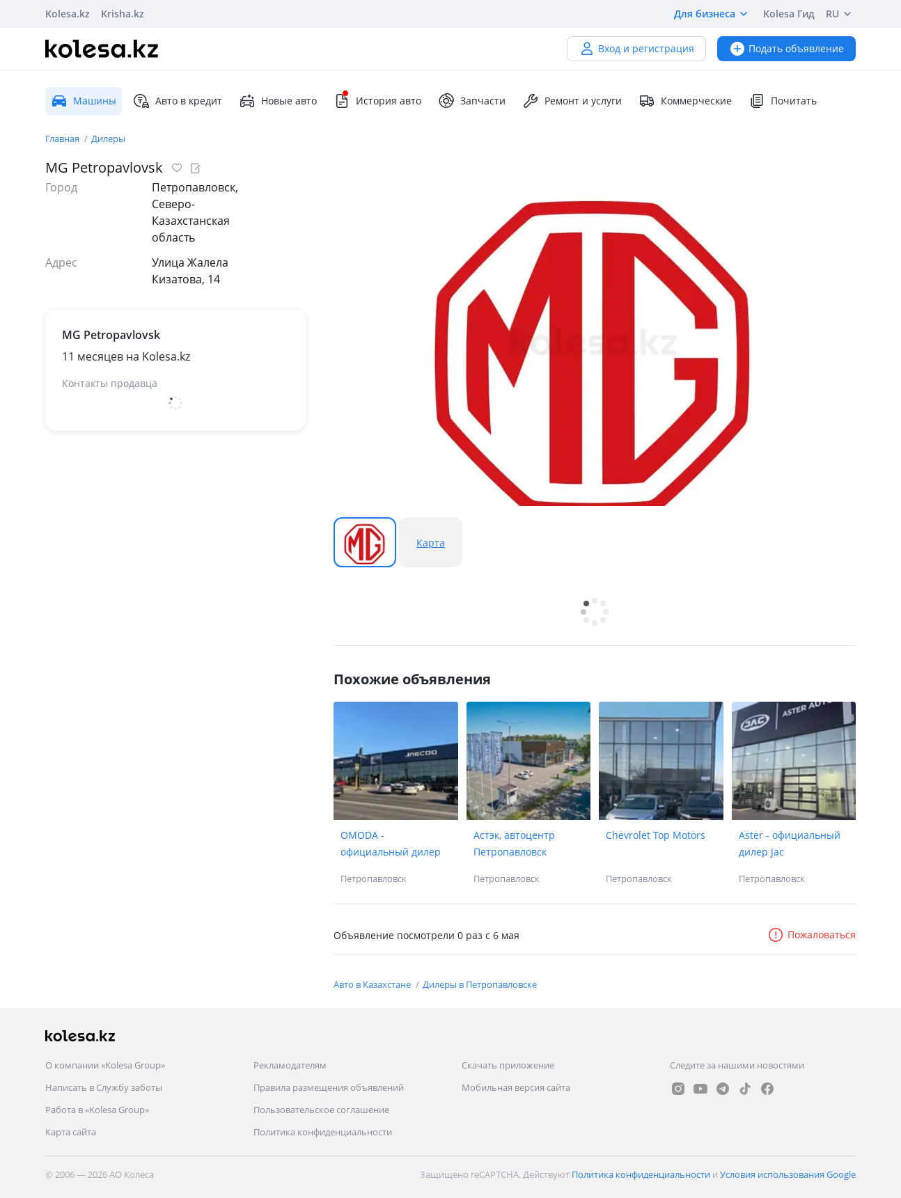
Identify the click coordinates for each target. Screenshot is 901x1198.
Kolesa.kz (67, 13)
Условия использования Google (788, 1174)
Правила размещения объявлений (328, 1087)
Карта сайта (70, 1132)
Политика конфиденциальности (322, 1132)
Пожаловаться (811, 934)
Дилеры (108, 138)
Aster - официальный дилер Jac (789, 843)
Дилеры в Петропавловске (480, 984)
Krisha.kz (122, 13)
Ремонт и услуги (572, 101)
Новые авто (278, 101)
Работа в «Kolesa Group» (97, 1109)
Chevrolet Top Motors (655, 835)
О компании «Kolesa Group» (105, 1065)
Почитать (783, 101)
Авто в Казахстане (373, 984)
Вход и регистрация (636, 48)
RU (841, 14)
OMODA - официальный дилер (390, 843)
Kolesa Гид (789, 13)
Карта (430, 542)
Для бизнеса (713, 14)
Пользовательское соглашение (321, 1109)
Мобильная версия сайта (516, 1087)
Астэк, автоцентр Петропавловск (514, 843)
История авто (377, 101)
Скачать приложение (508, 1065)
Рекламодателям (290, 1065)
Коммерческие (685, 101)
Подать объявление (786, 48)
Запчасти (472, 101)
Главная (63, 138)
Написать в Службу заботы (103, 1087)
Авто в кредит (177, 101)
